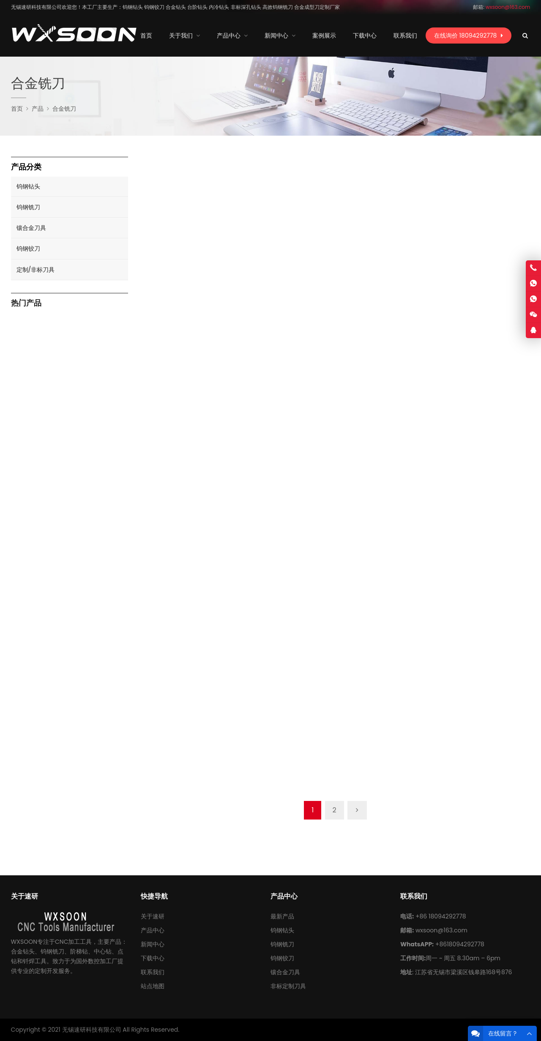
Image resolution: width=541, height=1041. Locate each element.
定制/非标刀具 (35, 269)
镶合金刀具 (31, 228)
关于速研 (152, 916)
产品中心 (152, 930)
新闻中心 (152, 944)
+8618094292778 (459, 944)
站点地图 (152, 986)
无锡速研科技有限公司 (91, 1029)
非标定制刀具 (288, 986)
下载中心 (152, 958)
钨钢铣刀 (28, 207)
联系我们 (152, 972)
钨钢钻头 (28, 186)
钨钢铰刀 (28, 248)
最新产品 (282, 916)
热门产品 (26, 303)
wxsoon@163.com (441, 930)
